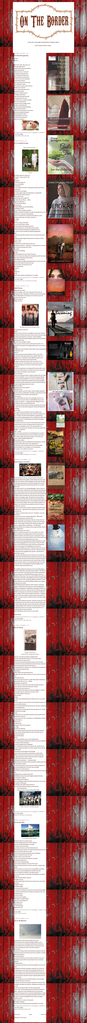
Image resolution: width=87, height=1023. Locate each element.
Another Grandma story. (24, 1009)
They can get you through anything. (27, 280)
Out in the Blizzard (20, 921)
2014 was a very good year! (24, 620)
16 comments (41, 616)
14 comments (41, 451)
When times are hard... (23, 135)
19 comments (41, 277)
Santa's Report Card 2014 (22, 462)
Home (30, 1014)
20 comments (41, 132)
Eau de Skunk (18, 628)
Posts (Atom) (23, 1017)
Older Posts (43, 1014)
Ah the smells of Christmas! (25, 815)
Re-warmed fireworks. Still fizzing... (27, 454)
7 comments (41, 909)
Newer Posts (17, 1014)
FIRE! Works (18, 288)
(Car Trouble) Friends (21, 143)
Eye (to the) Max (19, 822)
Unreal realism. (22, 913)
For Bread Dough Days (21, 56)
